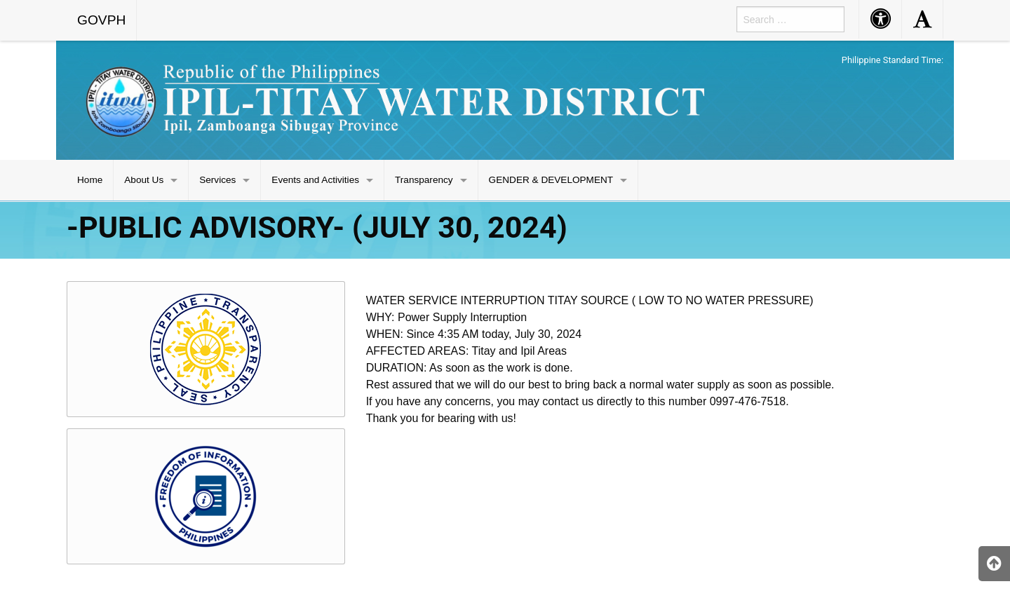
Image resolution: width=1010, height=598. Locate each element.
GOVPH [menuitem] (101, 20)
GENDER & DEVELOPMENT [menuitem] (551, 180)
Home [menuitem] (89, 180)
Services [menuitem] (217, 180)
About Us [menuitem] (143, 180)
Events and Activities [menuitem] (315, 180)
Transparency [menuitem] (424, 180)
